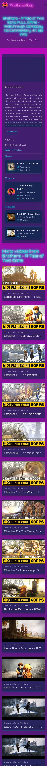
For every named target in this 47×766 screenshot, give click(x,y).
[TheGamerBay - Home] (17, 5)
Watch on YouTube (13, 150)
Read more (12, 131)
